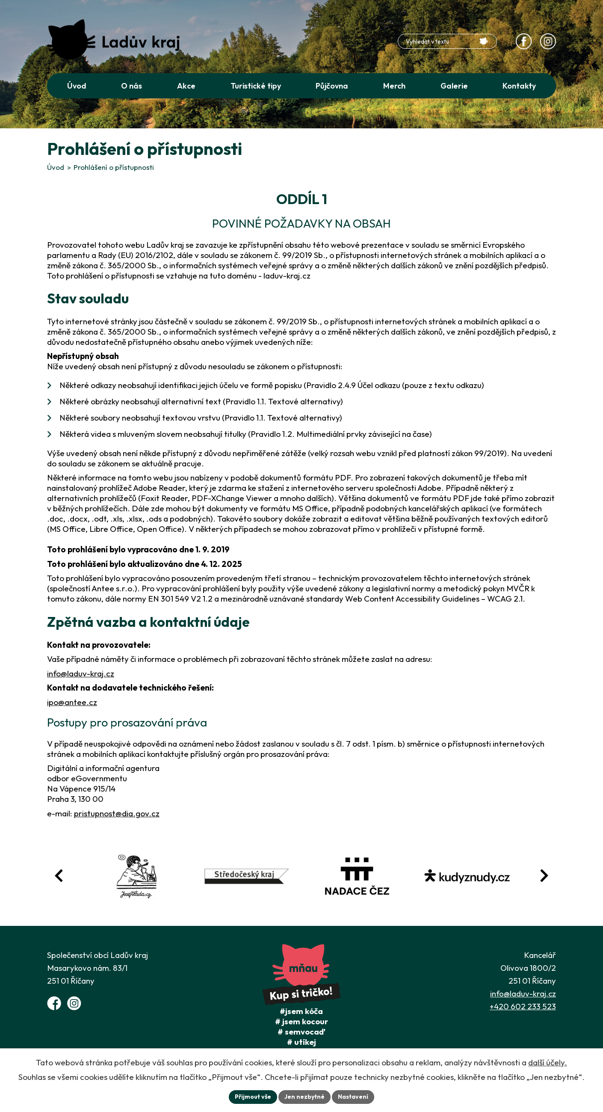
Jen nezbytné (304, 1096)
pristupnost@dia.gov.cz (117, 813)
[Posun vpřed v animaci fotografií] (544, 876)
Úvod (55, 167)
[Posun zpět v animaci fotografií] (59, 876)
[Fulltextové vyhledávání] (447, 41)
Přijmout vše (253, 1096)
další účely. (547, 1062)
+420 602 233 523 (523, 1006)
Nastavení (353, 1096)
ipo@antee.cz (72, 702)
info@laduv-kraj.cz (80, 673)
